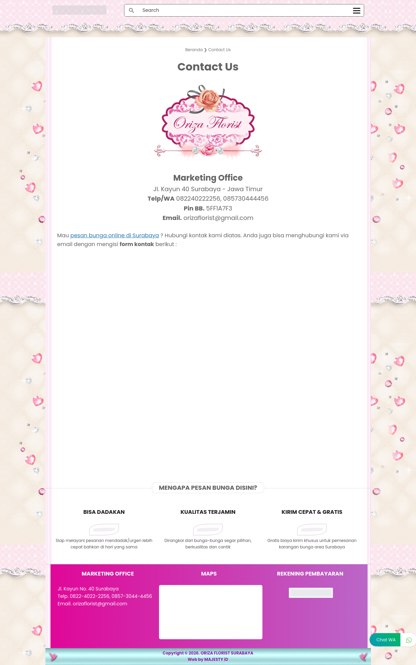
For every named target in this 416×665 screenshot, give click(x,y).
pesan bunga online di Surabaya (115, 235)
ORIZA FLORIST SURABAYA (227, 653)
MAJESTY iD (216, 659)
